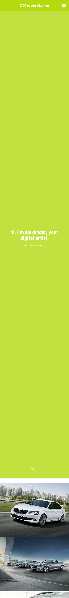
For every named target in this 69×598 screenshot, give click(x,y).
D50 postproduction (34, 5)
